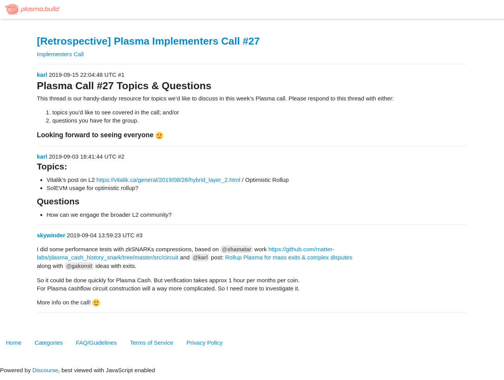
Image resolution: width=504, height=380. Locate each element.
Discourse (45, 370)
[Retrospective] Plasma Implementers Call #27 (148, 41)
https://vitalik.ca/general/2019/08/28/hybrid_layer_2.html (168, 179)
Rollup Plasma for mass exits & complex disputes (288, 257)
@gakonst (79, 266)
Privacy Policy (204, 342)
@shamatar (237, 249)
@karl (200, 257)
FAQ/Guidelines (96, 342)
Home (13, 342)
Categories (49, 342)
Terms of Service (151, 342)
